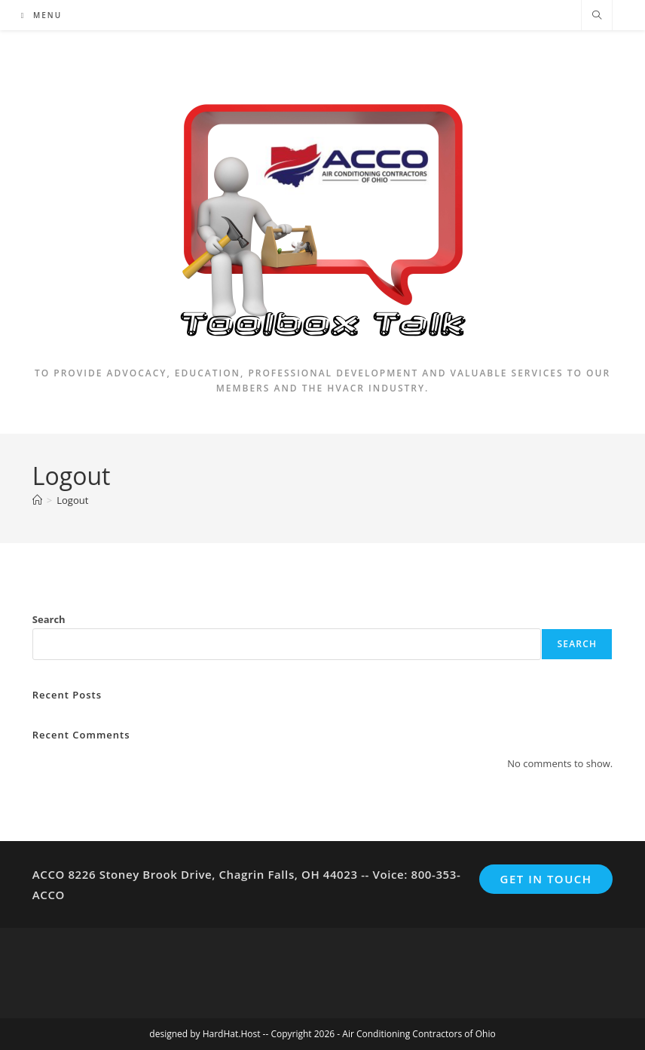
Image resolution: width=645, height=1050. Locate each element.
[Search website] (596, 16)
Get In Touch (546, 878)
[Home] (37, 500)
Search (49, 619)
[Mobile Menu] (41, 15)
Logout (72, 500)
